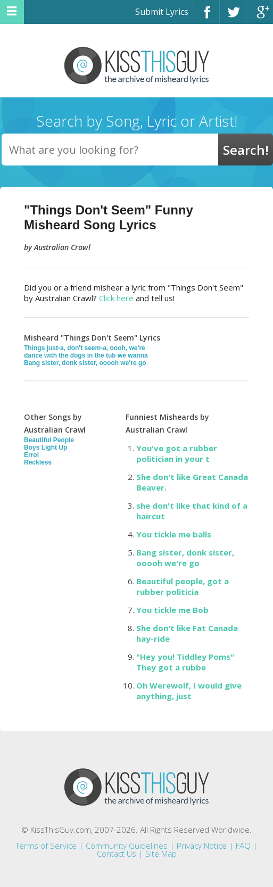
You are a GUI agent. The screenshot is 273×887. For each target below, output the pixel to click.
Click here (116, 298)
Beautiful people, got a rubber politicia (182, 586)
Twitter (233, 17)
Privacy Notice (202, 845)
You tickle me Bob (172, 609)
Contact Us (116, 853)
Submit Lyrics (161, 12)
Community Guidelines (127, 845)
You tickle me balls (173, 534)
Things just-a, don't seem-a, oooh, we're (84, 348)
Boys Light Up (45, 447)
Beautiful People (49, 440)
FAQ (243, 845)
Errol (31, 455)
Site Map (161, 853)
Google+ (259, 17)
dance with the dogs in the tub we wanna (86, 355)
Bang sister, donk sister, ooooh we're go (85, 363)
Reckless (38, 462)
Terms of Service (46, 845)
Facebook (206, 17)
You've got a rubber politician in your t (176, 453)
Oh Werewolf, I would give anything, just (189, 690)
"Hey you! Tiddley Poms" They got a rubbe (185, 662)
